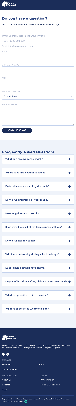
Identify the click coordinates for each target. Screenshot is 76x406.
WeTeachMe (18, 401)
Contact (6, 385)
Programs (6, 364)
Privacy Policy (47, 380)
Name (4, 51)
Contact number (11, 65)
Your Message (9, 104)
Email (5, 78)
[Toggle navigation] (71, 4)
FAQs (4, 390)
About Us (6, 380)
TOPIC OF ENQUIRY (11, 91)
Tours (41, 364)
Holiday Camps (9, 369)
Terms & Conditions (50, 385)
